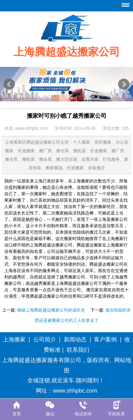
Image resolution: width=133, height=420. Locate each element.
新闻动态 (75, 339)
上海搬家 (14, 339)
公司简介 (44, 339)
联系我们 (78, 350)
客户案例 (105, 339)
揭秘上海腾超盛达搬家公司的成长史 (51, 310)
